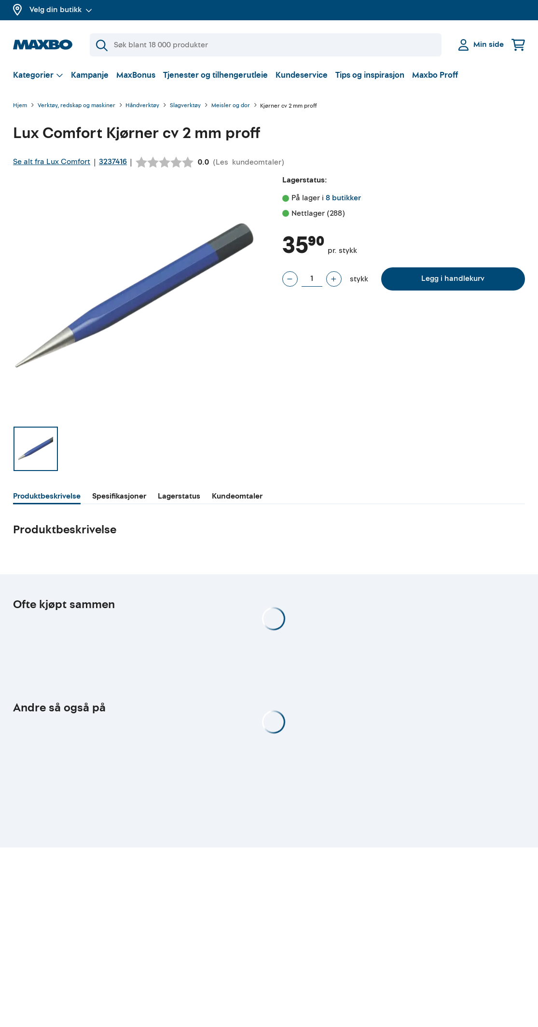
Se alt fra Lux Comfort (51, 161)
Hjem (20, 106)
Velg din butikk (60, 9)
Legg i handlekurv (452, 278)
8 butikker (343, 198)
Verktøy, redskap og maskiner (76, 106)
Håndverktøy (142, 106)
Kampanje (90, 75)
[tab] (47, 497)
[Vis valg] (38, 75)
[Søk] (265, 44)
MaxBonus (135, 75)
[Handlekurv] (518, 44)
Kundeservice (302, 75)
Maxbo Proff (435, 75)
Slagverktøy (185, 106)
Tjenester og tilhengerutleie (215, 75)
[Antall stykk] (312, 279)
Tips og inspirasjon (369, 75)
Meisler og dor (230, 106)
